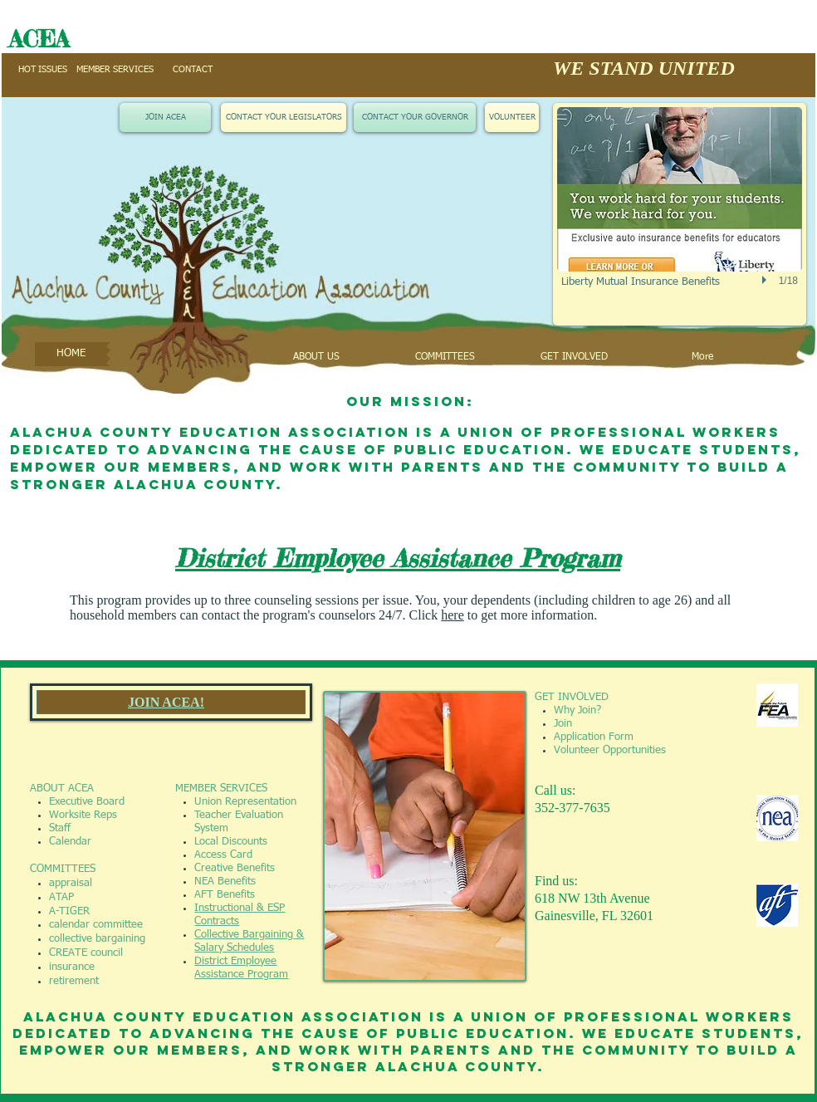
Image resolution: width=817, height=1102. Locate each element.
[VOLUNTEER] (512, 117)
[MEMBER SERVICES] (115, 70)
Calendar (70, 841)
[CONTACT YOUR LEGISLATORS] (283, 117)
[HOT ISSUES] (42, 70)
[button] (679, 214)
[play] (766, 280)
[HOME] (70, 354)
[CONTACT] (192, 70)
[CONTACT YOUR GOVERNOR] (415, 117)
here (452, 615)
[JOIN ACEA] (165, 117)
